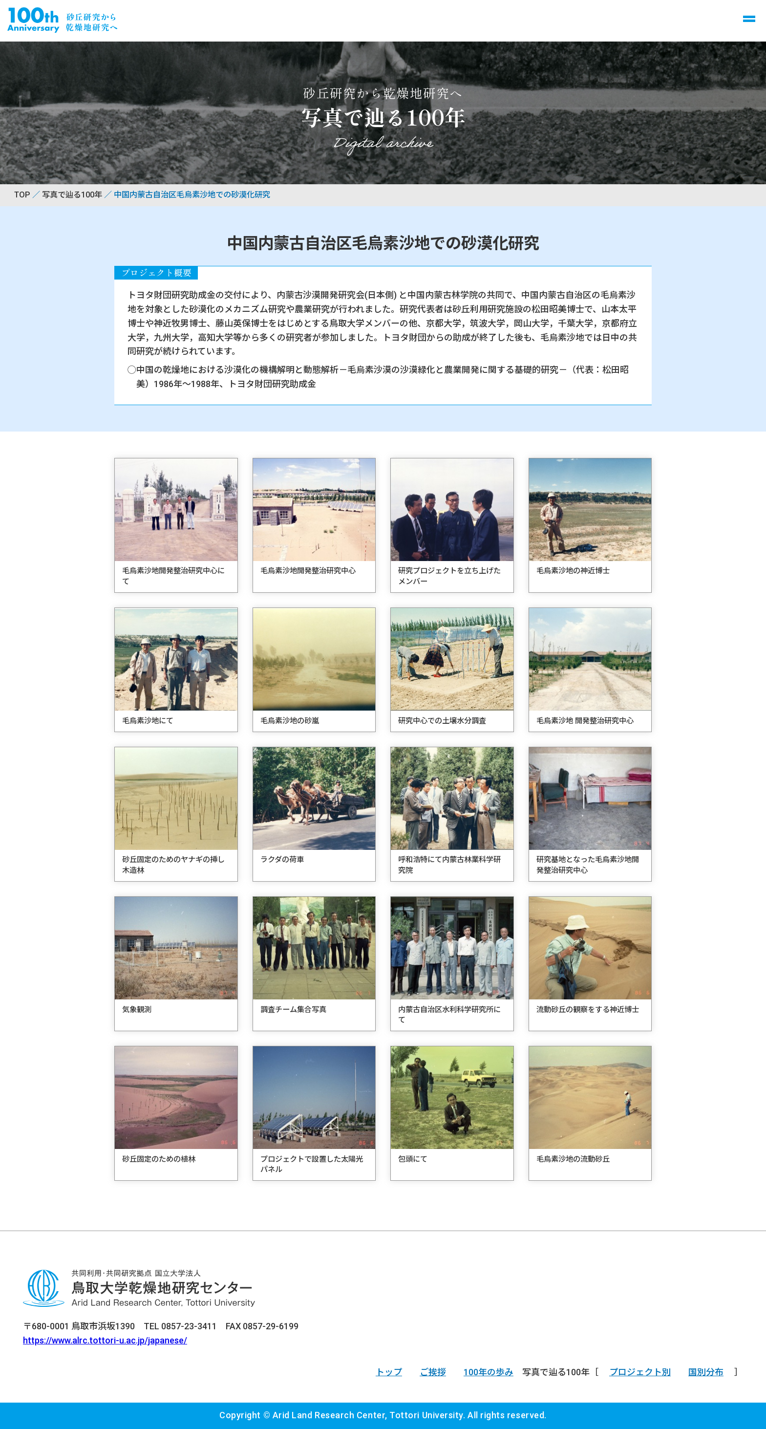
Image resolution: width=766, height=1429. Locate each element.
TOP (22, 194)
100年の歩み (488, 1372)
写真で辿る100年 (72, 194)
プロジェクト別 (640, 1372)
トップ (389, 1372)
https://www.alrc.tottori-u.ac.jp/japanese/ (105, 1340)
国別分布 (705, 1372)
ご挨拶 (433, 1372)
